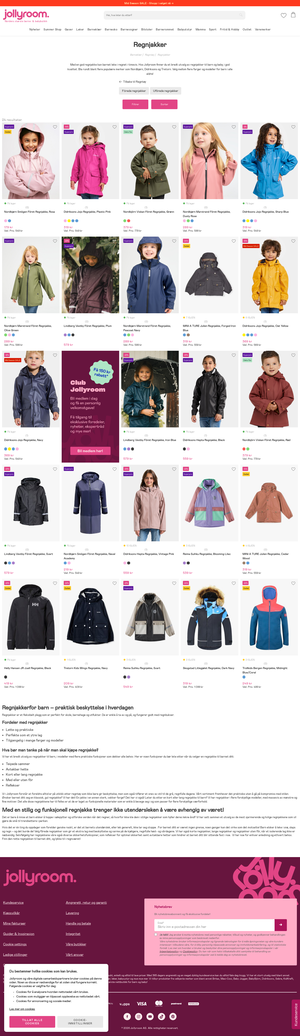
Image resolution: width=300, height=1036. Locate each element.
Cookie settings (15, 944)
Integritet (73, 934)
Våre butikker (76, 944)
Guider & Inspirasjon (18, 934)
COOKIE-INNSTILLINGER (80, 1022)
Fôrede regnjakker (134, 91)
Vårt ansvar (75, 954)
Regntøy (149, 54)
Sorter (164, 104)
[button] (283, 15)
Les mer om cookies (22, 1009)
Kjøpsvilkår (11, 913)
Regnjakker (164, 54)
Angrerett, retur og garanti (86, 902)
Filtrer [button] (135, 104)
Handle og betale (78, 923)
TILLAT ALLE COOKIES (32, 1022)
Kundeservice (13, 902)
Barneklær (136, 54)
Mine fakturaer (14, 923)
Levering (72, 913)
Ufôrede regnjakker (165, 91)
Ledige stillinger (15, 954)
